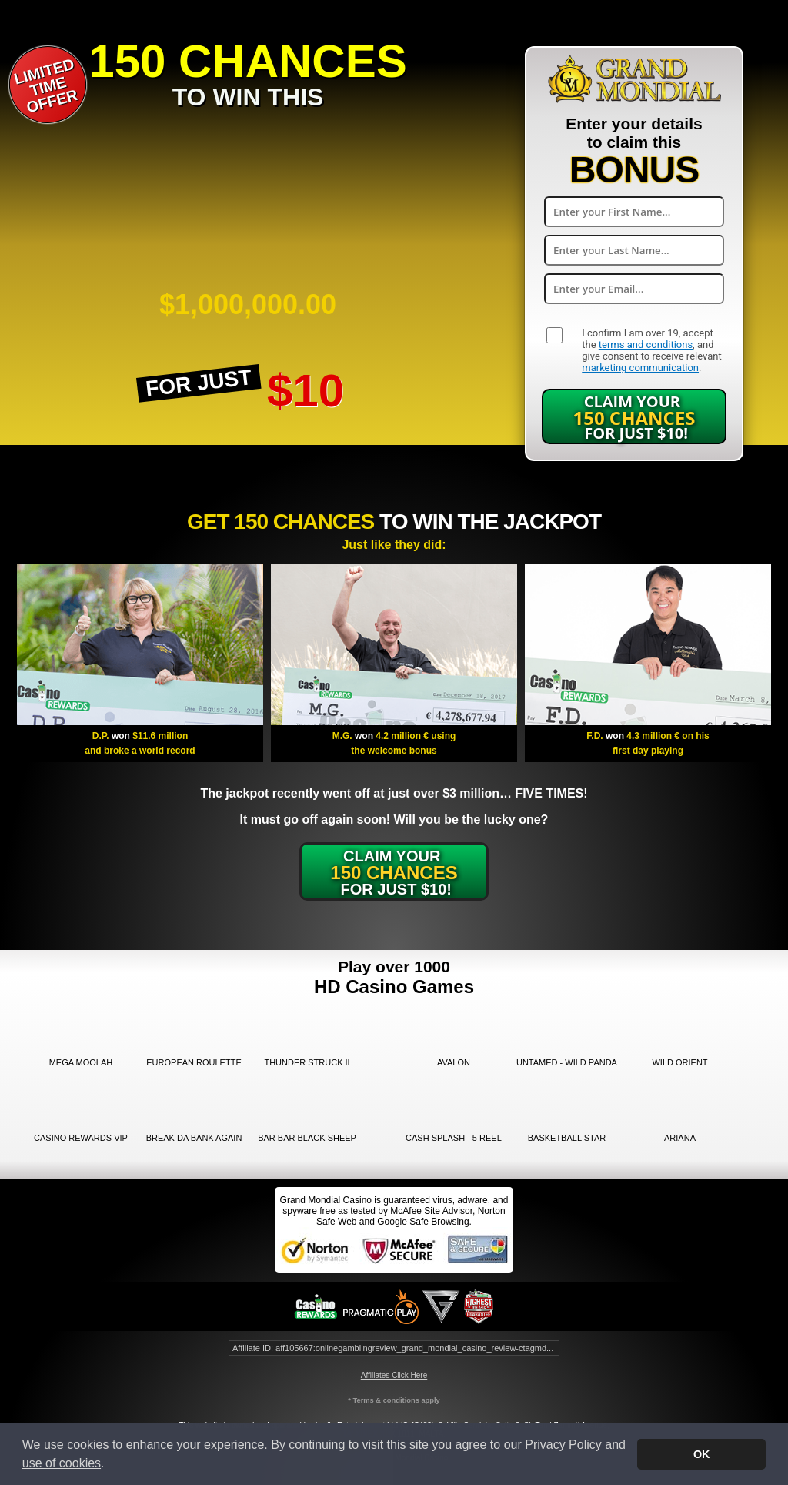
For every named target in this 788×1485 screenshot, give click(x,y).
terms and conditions (646, 344)
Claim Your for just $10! (634, 417)
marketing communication (640, 367)
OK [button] (701, 1454)
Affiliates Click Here (394, 1375)
